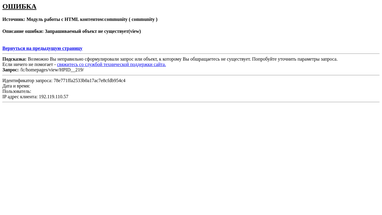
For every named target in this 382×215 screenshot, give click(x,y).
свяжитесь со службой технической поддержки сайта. (111, 64)
